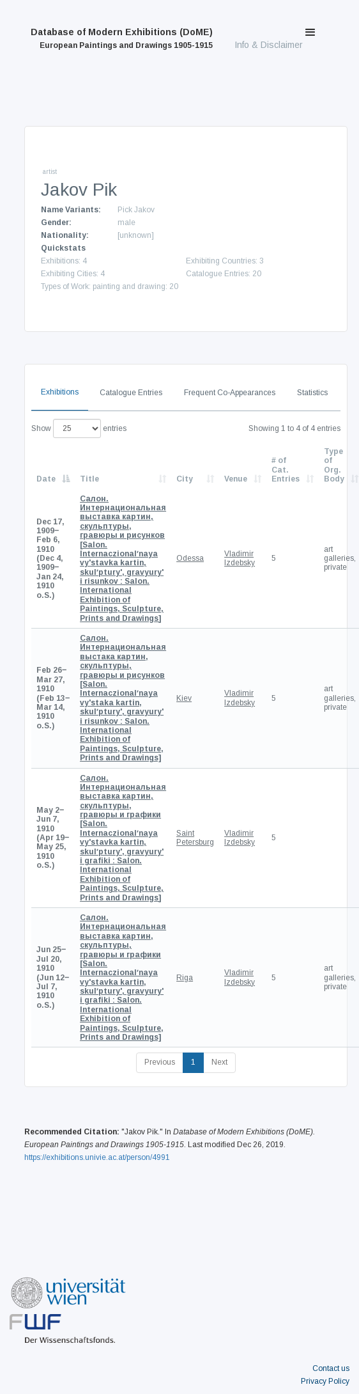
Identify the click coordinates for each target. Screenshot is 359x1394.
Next (219, 1062)
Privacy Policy (325, 1381)
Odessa (190, 558)
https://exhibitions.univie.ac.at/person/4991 (97, 1157)
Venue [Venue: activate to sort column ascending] (235, 478)
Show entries (78, 428)
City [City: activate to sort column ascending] (184, 478)
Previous (159, 1062)
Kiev (184, 698)
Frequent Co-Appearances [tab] (229, 392)
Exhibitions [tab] (60, 392)
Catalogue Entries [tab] (131, 392)
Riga (184, 977)
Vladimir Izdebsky (239, 558)
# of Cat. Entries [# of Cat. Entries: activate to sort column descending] (285, 469)
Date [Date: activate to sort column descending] (46, 478)
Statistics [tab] (312, 392)
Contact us (330, 1368)
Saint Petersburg (195, 838)
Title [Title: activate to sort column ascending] (89, 478)
